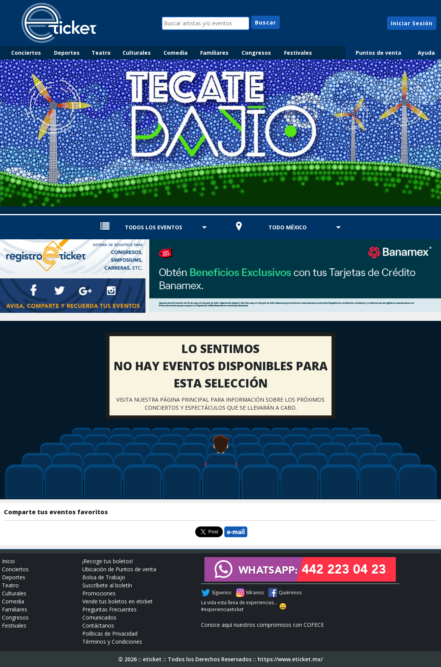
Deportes (67, 52)
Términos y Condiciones (112, 641)
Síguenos (221, 592)
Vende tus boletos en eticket (117, 601)
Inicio (8, 561)
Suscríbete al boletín (107, 585)
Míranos (255, 592)
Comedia (175, 52)
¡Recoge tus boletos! (107, 561)
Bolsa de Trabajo (103, 577)
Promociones (99, 593)
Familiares (214, 52)
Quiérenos (290, 592)
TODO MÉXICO (287, 227)
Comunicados (99, 617)
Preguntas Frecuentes (109, 609)
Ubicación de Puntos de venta (119, 569)
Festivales (298, 52)
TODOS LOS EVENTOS (153, 227)
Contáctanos (98, 625)
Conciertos (26, 52)
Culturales (136, 52)
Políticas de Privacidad (109, 633)
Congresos (256, 52)
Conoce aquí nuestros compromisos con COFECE (262, 624)
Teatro (101, 52)
